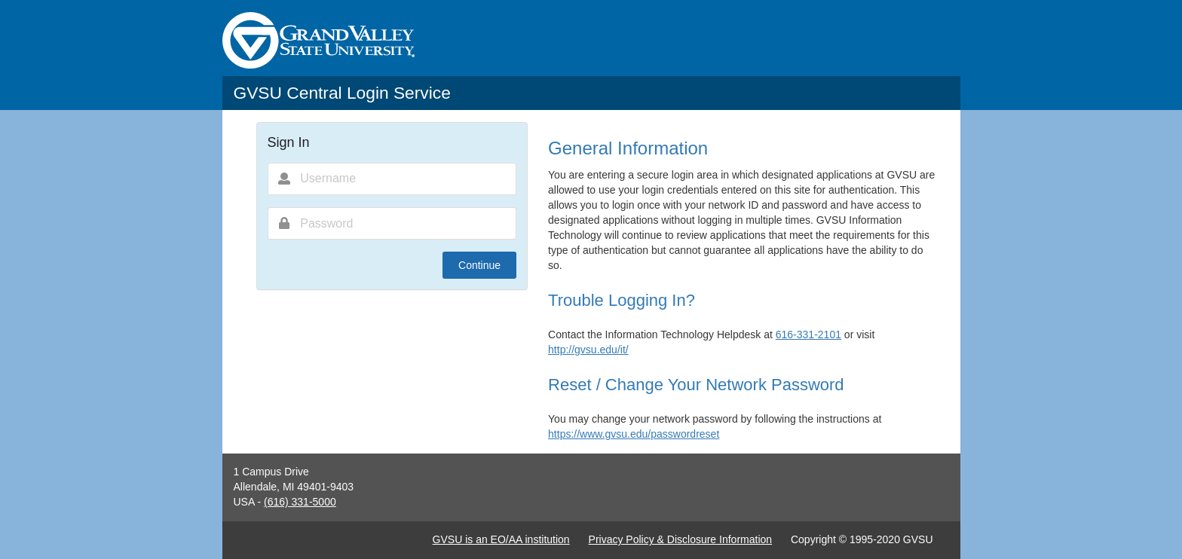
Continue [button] (479, 265)
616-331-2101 (808, 334)
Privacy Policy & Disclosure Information (681, 539)
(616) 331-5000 (300, 502)
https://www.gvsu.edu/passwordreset (633, 434)
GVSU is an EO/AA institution (501, 539)
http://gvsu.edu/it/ (588, 350)
